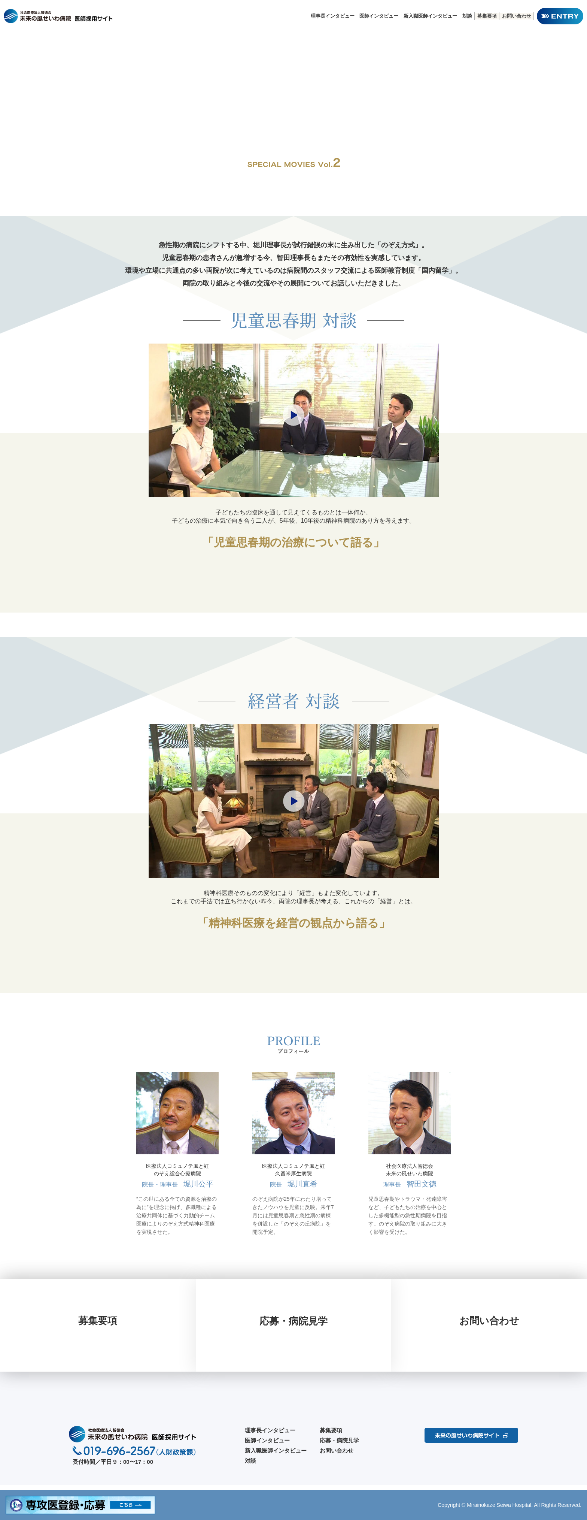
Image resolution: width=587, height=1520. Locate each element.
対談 (466, 16)
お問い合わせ (516, 16)
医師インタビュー (377, 16)
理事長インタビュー (330, 16)
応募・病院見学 (339, 1445)
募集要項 (486, 16)
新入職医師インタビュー (429, 16)
